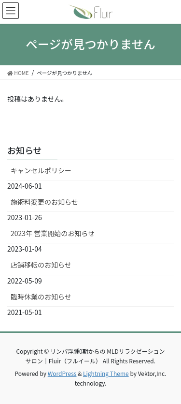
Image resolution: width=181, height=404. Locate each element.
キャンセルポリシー (41, 170)
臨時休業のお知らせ (41, 296)
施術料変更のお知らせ (44, 202)
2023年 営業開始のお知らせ (53, 233)
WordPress (62, 373)
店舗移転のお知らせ (41, 264)
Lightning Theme (106, 373)
